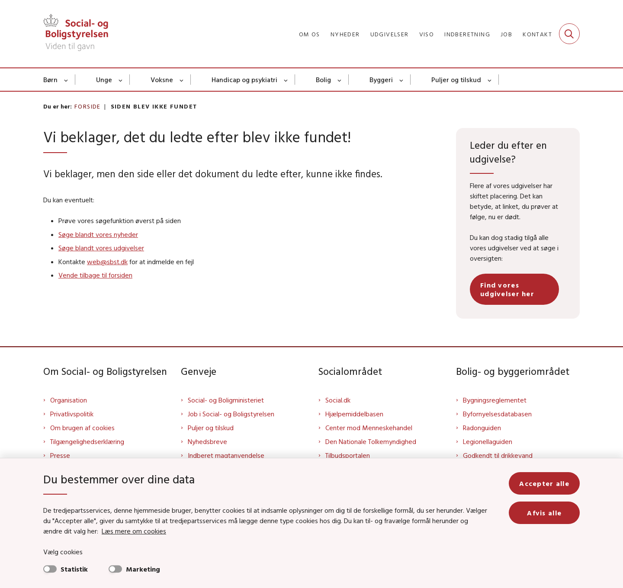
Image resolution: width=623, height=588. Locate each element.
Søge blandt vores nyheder (98, 234)
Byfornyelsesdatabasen (497, 413)
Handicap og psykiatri (244, 79)
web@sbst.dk (107, 261)
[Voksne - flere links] (182, 79)
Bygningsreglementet (495, 400)
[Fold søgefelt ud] (569, 33)
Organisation (68, 400)
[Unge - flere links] (121, 79)
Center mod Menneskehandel (368, 427)
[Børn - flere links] (66, 79)
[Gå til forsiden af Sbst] (75, 34)
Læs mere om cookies (134, 531)
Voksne (162, 79)
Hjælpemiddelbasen (354, 413)
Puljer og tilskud (456, 79)
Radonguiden (482, 427)
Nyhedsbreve (207, 441)
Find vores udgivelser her (507, 289)
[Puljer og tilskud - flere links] (490, 79)
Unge (104, 79)
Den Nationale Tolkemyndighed (370, 441)
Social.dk (337, 400)
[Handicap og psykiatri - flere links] (286, 79)
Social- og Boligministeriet (226, 400)
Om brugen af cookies (82, 427)
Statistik (74, 569)
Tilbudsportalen (347, 455)
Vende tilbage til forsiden (95, 275)
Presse (60, 455)
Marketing (143, 569)
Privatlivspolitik (71, 413)
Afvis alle (544, 512)
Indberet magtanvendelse (226, 455)
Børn (50, 79)
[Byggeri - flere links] (402, 79)
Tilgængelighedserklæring (87, 441)
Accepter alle (544, 483)
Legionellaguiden (487, 441)
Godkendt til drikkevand (498, 455)
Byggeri (381, 79)
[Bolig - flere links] (340, 79)
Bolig (323, 79)
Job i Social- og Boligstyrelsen (231, 413)
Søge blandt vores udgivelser (101, 247)
